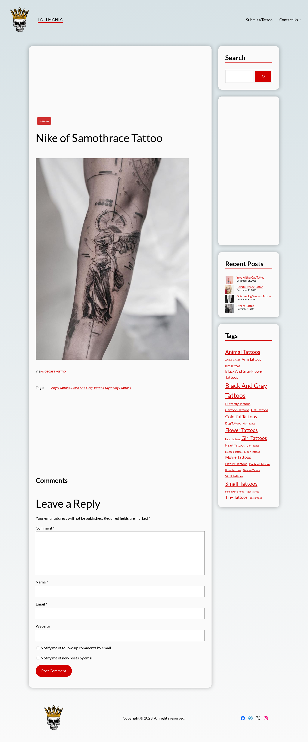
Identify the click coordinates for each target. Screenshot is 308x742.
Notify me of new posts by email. (67, 658)
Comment (45, 528)
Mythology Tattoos (118, 388)
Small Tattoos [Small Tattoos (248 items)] (241, 483)
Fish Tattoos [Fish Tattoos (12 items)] (249, 423)
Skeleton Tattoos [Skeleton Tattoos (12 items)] (251, 470)
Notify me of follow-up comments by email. (76, 648)
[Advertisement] (120, 76)
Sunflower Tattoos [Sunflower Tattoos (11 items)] (234, 491)
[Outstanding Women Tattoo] (229, 299)
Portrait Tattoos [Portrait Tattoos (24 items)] (259, 464)
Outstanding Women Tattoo (254, 296)
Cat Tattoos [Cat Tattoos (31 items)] (259, 410)
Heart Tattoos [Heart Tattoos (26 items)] (235, 445)
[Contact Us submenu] (300, 20)
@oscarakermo (53, 371)
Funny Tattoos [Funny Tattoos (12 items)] (232, 439)
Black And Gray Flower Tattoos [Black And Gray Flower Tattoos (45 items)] (244, 374)
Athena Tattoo (245, 305)
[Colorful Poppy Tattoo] (229, 290)
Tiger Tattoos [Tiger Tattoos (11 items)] (252, 491)
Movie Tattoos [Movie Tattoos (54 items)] (238, 457)
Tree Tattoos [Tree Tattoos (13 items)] (255, 497)
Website (43, 626)
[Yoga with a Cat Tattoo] (229, 280)
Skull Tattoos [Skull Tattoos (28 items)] (234, 476)
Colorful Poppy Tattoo (250, 287)
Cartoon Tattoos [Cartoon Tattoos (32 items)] (237, 410)
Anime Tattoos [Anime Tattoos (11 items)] (232, 359)
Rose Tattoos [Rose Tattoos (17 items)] (233, 470)
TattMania (50, 19)
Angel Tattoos (60, 388)
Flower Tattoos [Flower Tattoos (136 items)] (241, 430)
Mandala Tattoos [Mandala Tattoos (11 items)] (234, 451)
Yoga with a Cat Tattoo (250, 277)
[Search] (263, 76)
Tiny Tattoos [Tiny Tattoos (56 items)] (236, 497)
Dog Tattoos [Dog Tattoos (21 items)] (233, 423)
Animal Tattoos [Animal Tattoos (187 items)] (242, 352)
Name (42, 582)
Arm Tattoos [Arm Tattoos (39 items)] (251, 359)
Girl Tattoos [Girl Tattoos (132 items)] (254, 438)
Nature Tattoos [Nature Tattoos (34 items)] (236, 464)
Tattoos (44, 121)
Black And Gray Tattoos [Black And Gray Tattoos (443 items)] (246, 390)
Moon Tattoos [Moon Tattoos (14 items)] (252, 451)
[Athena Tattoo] (229, 308)
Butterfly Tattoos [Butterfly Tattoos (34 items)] (237, 404)
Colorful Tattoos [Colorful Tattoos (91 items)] (241, 416)
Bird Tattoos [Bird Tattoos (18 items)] (232, 366)
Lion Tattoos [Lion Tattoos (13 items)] (253, 445)
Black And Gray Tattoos (87, 388)
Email (41, 604)
